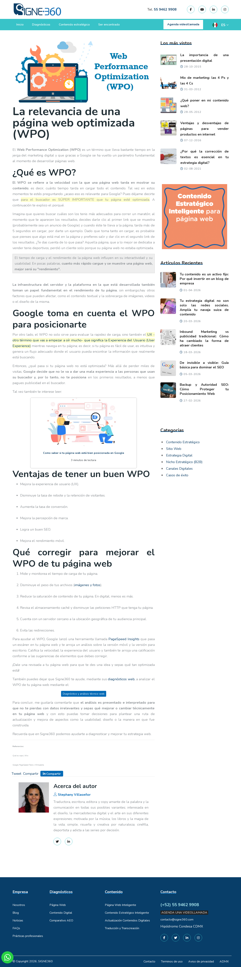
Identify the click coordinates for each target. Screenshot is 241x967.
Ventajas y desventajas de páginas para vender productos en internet (204, 129)
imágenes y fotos (87, 585)
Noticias (18, 920)
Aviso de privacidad (201, 961)
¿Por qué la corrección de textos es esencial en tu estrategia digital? (204, 157)
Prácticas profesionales (28, 936)
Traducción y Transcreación (122, 928)
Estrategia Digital (179, 455)
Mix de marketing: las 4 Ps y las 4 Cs (204, 80)
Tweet (16, 773)
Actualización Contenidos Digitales (127, 920)
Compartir (30, 773)
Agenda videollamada (183, 24)
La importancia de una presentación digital (204, 58)
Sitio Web (173, 448)
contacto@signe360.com (176, 919)
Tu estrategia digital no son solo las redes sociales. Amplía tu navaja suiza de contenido (204, 307)
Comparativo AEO (61, 920)
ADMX (224, 961)
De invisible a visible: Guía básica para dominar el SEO (204, 365)
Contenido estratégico (74, 24)
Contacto (149, 961)
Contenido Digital (60, 913)
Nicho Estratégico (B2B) (184, 462)
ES (223, 25)
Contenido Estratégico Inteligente (127, 913)
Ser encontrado (109, 24)
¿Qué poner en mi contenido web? (204, 103)
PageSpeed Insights (123, 639)
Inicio (20, 24)
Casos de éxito (177, 475)
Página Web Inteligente (120, 905)
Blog (16, 913)
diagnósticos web (121, 679)
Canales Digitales (179, 468)
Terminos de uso (172, 961)
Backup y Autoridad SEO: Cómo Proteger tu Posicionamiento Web (204, 389)
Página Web (57, 905)
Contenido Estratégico (183, 442)
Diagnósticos (41, 24)
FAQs (16, 928)
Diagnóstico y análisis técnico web (83, 694)
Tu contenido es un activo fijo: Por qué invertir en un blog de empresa (204, 279)
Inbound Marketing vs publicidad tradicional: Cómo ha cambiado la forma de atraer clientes (204, 338)
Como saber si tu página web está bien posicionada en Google (83, 453)
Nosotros (19, 905)
